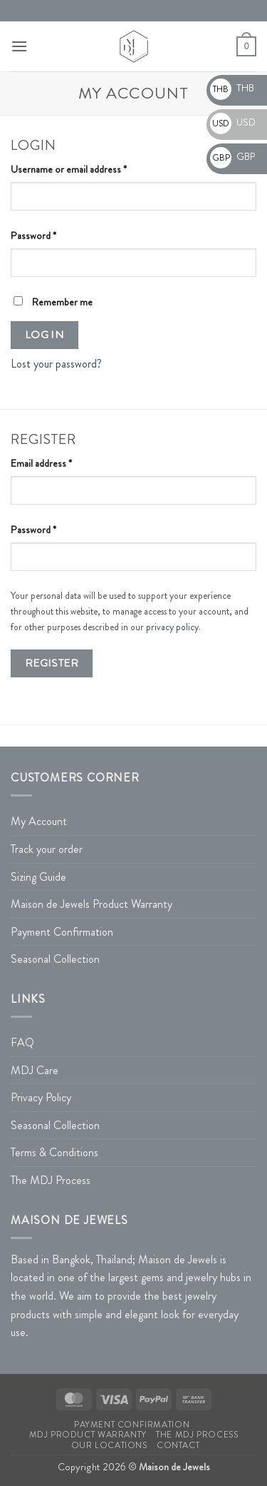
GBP (232, 156)
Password (52, 235)
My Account (39, 821)
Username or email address (87, 168)
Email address (59, 462)
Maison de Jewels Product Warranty (91, 904)
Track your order (47, 849)
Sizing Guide (38, 877)
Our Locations (109, 1445)
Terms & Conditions (54, 1152)
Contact (178, 1445)
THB (232, 88)
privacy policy (172, 627)
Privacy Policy (41, 1097)
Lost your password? (56, 363)
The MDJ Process (50, 1180)
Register (52, 663)
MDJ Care (34, 1070)
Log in (45, 335)
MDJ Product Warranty (88, 1434)
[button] (19, 46)
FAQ (22, 1042)
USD (233, 122)
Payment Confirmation (62, 932)
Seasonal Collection (55, 959)
